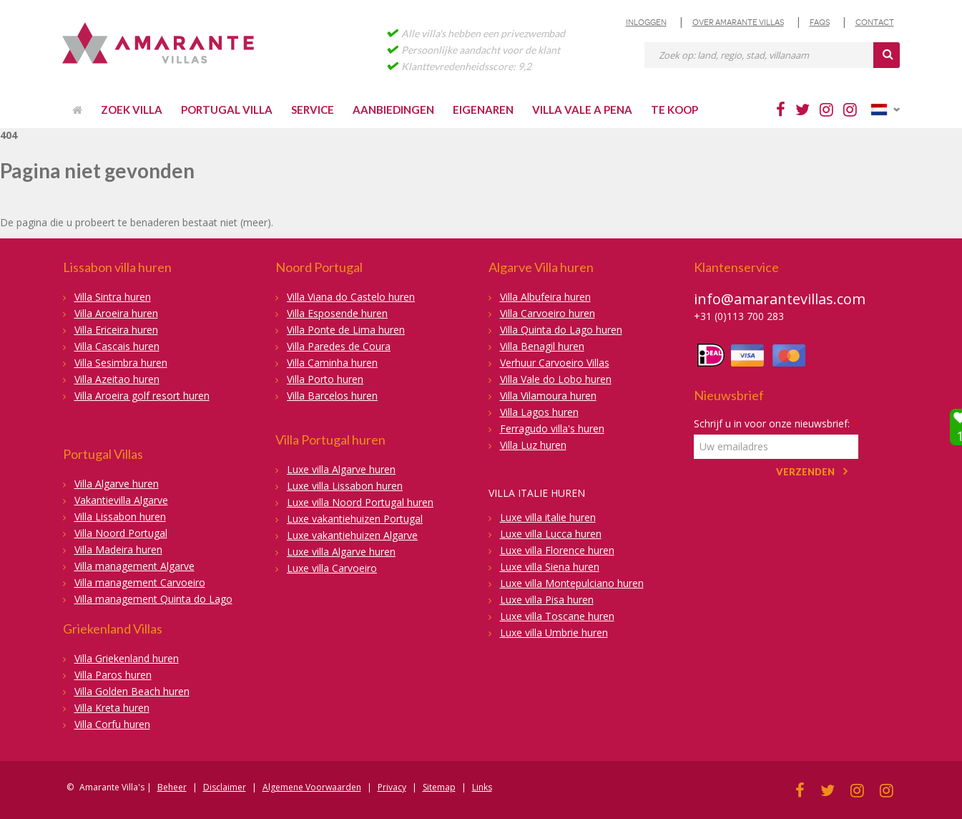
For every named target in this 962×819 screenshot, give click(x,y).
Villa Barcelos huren (332, 395)
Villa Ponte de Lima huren (346, 329)
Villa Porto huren (325, 379)
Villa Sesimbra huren (120, 362)
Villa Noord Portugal (120, 533)
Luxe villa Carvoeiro (332, 568)
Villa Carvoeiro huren (547, 313)
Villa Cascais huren (116, 346)
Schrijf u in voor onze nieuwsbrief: (776, 423)
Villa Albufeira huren (545, 297)
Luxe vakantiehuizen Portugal (355, 518)
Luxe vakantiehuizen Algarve (352, 535)
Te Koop (674, 109)
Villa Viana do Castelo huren (351, 297)
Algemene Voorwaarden (311, 787)
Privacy (392, 787)
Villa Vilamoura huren (548, 395)
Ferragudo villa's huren (552, 428)
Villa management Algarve (134, 566)
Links (482, 787)
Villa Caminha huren (332, 362)
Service (312, 109)
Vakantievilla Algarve (121, 500)
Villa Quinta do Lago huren (561, 329)
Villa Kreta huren (111, 707)
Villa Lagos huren (539, 412)
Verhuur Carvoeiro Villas (554, 362)
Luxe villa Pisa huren (547, 599)
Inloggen (646, 22)
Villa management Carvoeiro (139, 582)
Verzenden (805, 472)
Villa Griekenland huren (126, 658)
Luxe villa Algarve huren (341, 469)
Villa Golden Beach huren (132, 691)
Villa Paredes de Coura (339, 346)
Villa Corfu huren (112, 724)
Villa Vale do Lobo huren (556, 379)
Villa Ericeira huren (116, 329)
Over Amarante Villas (738, 22)
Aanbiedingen (393, 109)
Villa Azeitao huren (116, 379)
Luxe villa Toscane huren (557, 616)
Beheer (172, 787)
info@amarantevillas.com (779, 299)
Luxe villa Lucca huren (551, 534)
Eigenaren (483, 109)
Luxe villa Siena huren (549, 566)
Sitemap (439, 787)
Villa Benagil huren (542, 346)
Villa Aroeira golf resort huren (142, 395)
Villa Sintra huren (112, 297)
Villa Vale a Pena (582, 109)
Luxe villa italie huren (548, 517)
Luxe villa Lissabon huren (345, 486)
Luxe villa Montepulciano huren (572, 583)
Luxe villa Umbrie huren (554, 632)
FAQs (820, 22)
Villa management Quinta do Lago (153, 599)
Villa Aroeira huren (116, 313)
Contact (874, 22)
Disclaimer (224, 787)
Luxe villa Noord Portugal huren (360, 502)
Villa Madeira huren (118, 549)
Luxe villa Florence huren (557, 550)
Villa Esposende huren (337, 313)
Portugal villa (227, 109)
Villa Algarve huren (116, 483)
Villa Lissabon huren (120, 516)
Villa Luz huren (533, 445)
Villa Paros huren (113, 675)
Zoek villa (131, 109)
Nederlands (885, 109)
